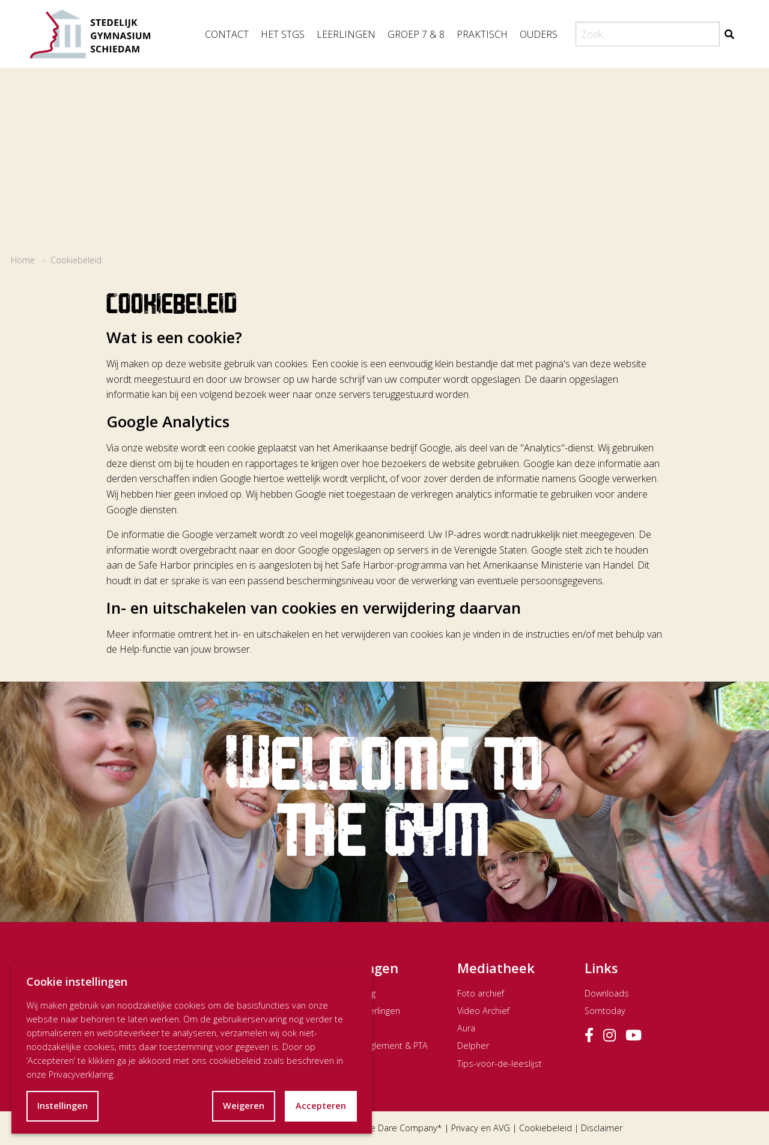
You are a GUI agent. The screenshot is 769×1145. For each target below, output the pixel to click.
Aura (466, 1028)
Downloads (607, 993)
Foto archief (480, 993)
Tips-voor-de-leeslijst (499, 1063)
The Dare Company (399, 1128)
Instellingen (62, 1105)
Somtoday (605, 1010)
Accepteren (321, 1105)
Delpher (473, 1045)
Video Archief (483, 1010)
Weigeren (243, 1105)
